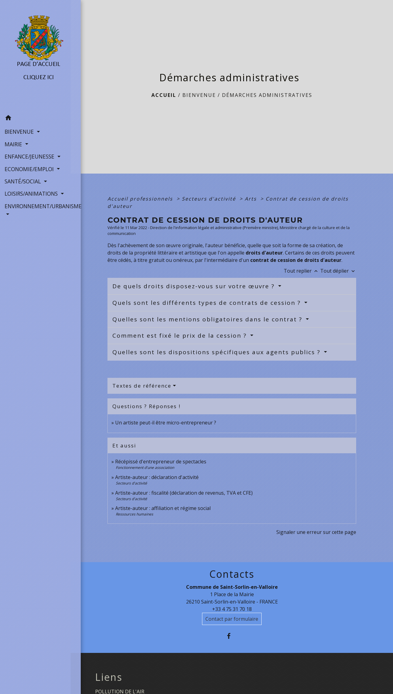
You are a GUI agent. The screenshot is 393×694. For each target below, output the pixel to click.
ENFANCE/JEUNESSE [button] (30, 156)
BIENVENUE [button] (20, 131)
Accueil (163, 95)
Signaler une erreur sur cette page (316, 532)
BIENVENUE (199, 95)
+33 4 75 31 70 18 (232, 609)
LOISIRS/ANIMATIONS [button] (32, 193)
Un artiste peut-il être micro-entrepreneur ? (165, 422)
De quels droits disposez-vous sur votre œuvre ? (194, 286)
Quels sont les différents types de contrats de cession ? (207, 303)
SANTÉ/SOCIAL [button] (23, 181)
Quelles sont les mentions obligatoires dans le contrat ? (208, 319)
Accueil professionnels (141, 198)
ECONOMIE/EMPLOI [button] (30, 168)
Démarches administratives (267, 95)
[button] (35, 118)
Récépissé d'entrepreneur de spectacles (160, 461)
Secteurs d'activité (210, 198)
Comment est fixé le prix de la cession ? (180, 335)
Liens (108, 677)
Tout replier (302, 270)
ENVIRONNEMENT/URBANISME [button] (35, 205)
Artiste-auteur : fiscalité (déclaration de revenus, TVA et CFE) (184, 492)
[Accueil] (35, 56)
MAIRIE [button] (14, 144)
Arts (252, 198)
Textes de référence (141, 385)
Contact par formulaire (231, 618)
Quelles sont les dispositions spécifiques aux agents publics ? (217, 352)
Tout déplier (338, 270)
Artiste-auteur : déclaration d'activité (157, 477)
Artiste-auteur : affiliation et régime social (163, 508)
